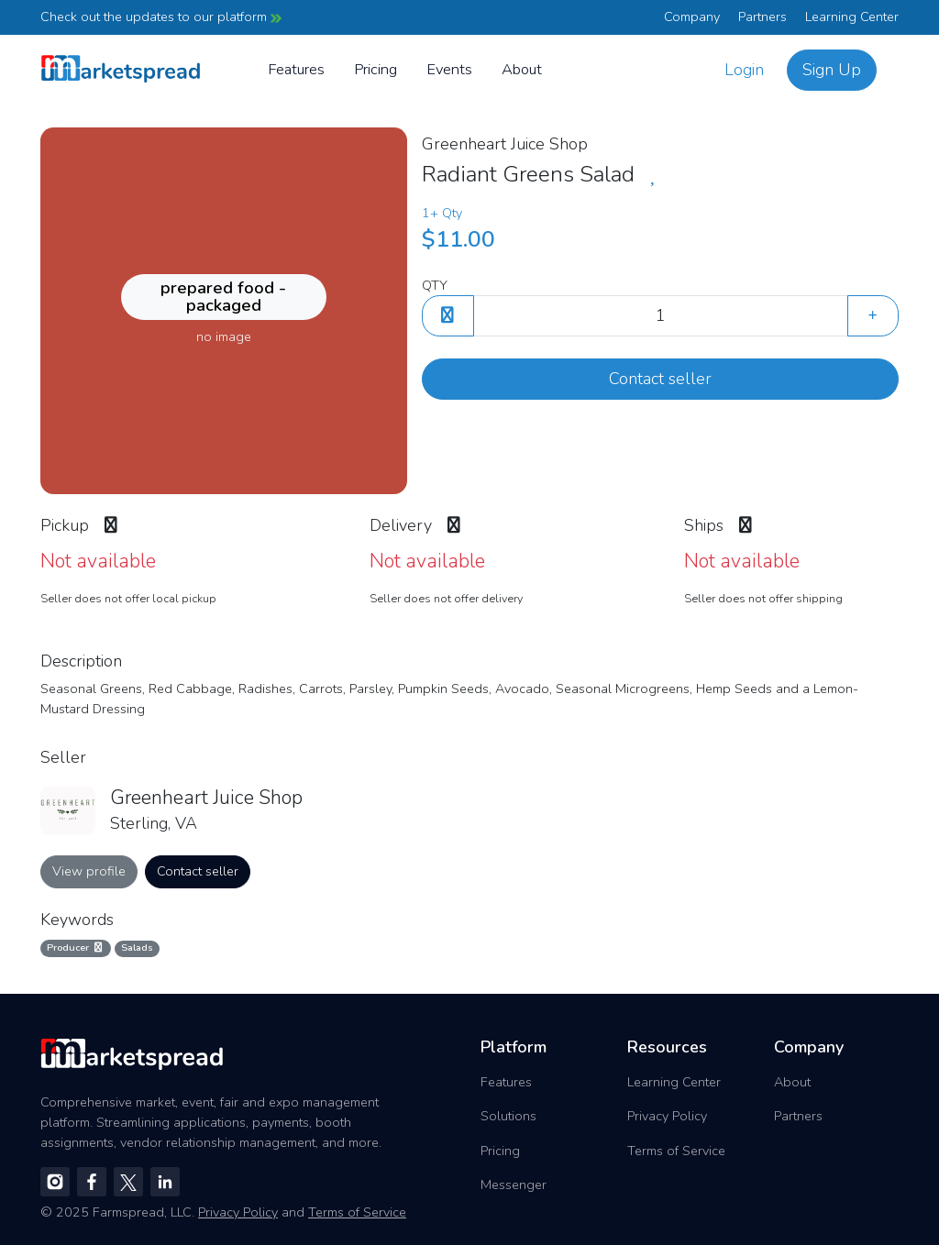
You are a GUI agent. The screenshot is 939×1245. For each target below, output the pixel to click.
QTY (434, 285)
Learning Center (852, 16)
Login (744, 70)
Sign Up (831, 70)
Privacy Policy (667, 1116)
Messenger (514, 1184)
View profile (89, 871)
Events (449, 69)
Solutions (508, 1116)
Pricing (375, 69)
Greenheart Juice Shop (505, 144)
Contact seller (660, 379)
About (522, 69)
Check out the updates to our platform (161, 16)
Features (296, 69)
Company (692, 16)
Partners (762, 16)
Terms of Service (676, 1150)
